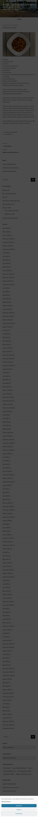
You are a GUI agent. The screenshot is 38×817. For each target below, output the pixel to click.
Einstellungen (19, 813)
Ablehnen (19, 809)
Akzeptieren (19, 805)
